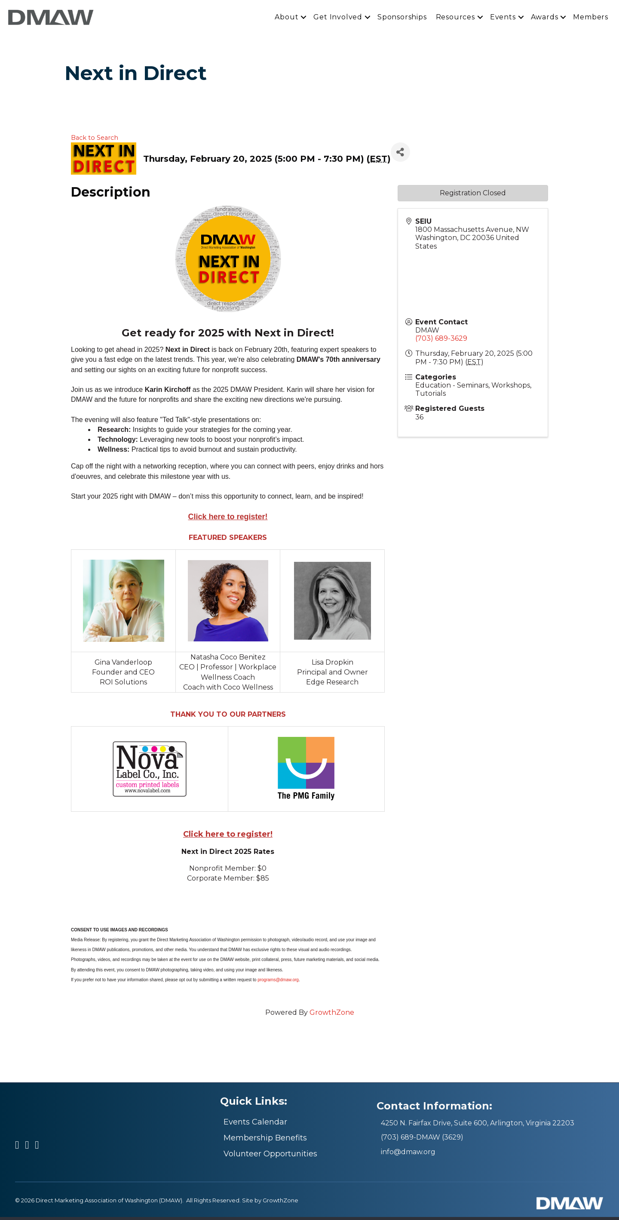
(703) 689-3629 (441, 342)
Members (590, 18)
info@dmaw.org (408, 1155)
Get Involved (337, 18)
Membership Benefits (265, 1141)
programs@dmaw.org (278, 982)
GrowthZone (332, 1016)
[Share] (400, 155)
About (286, 18)
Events (503, 18)
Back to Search (94, 141)
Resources (455, 18)
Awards (544, 18)
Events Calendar (255, 1125)
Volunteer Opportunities (270, 1156)
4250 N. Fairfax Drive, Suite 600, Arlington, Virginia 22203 (477, 1126)
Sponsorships (402, 18)
